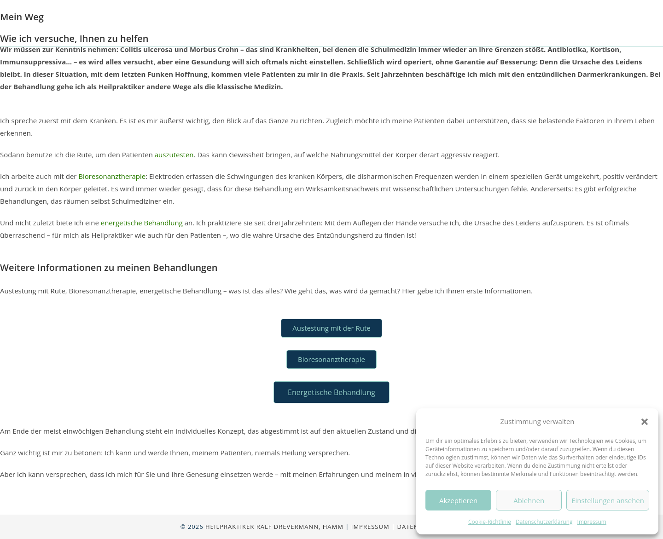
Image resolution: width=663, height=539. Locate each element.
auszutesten (174, 154)
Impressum (591, 522)
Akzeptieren (458, 500)
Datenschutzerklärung (544, 522)
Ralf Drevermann (110, 22)
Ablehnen (528, 500)
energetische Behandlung (142, 222)
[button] (644, 421)
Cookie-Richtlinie (489, 522)
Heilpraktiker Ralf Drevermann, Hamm (274, 526)
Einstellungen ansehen (607, 500)
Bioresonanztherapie (111, 176)
